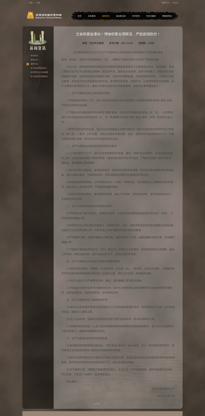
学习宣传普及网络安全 (39, 77)
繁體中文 (165, 3)
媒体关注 (34, 64)
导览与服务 (151, 16)
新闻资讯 (106, 16)
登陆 (31, 3)
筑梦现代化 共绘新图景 (39, 72)
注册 (38, 3)
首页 (80, 16)
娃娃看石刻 (121, 16)
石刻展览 (92, 16)
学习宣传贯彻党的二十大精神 (39, 68)
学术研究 (136, 16)
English (176, 3)
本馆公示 (34, 60)
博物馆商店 (167, 16)
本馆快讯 (34, 55)
